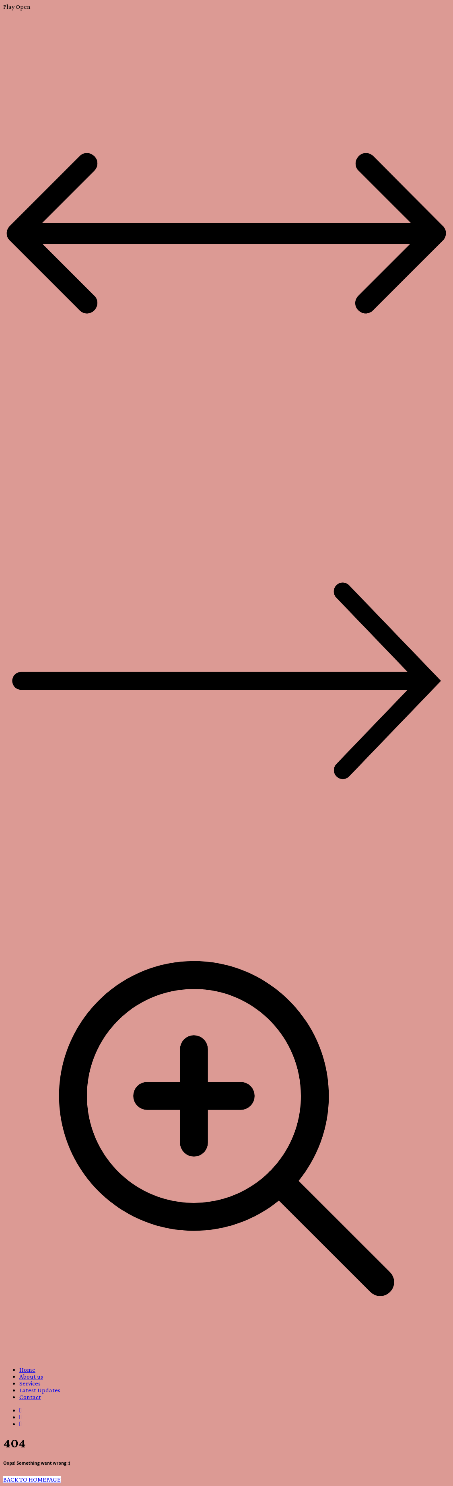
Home (27, 1369)
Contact (30, 1397)
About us (31, 1376)
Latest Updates (39, 1390)
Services (30, 1383)
